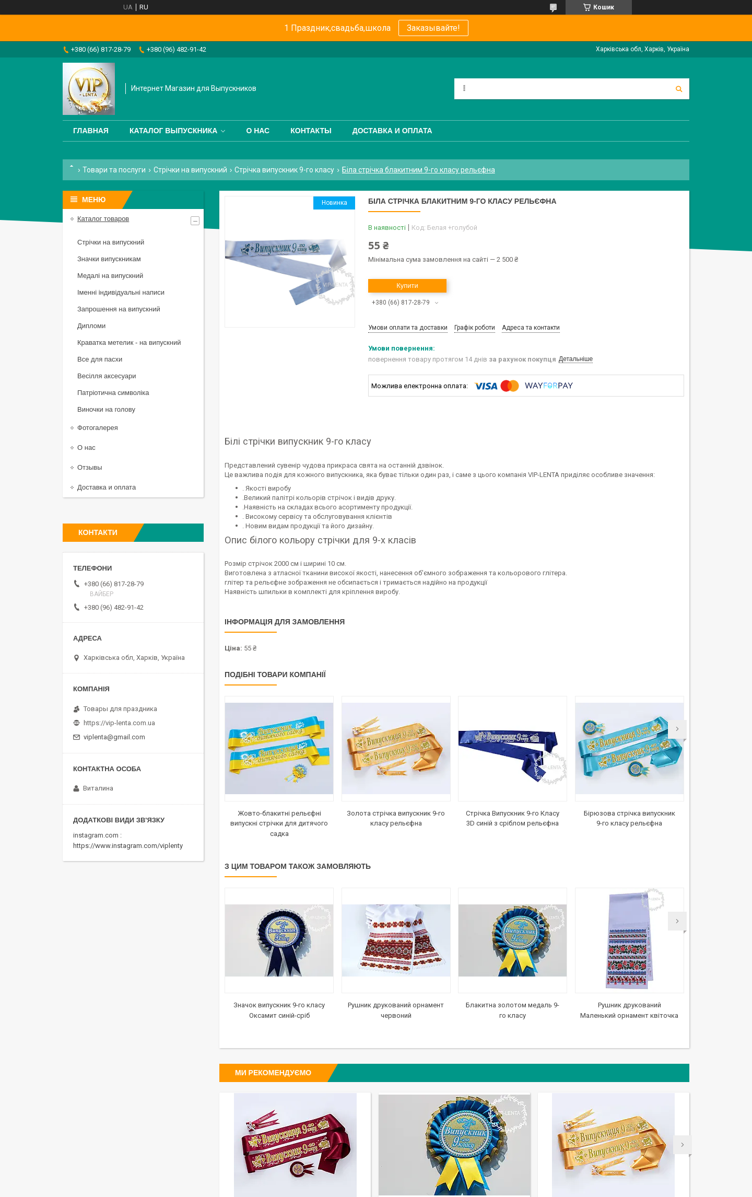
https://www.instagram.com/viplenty (128, 846)
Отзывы (89, 467)
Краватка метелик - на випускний (129, 342)
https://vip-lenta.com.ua (119, 723)
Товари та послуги (114, 170)
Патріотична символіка (113, 393)
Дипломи (91, 326)
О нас (257, 130)
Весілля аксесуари (106, 376)
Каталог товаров (103, 219)
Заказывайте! (433, 28)
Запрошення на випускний (118, 309)
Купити (407, 285)
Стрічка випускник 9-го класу (284, 170)
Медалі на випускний (110, 276)
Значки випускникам (109, 259)
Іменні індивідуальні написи (120, 292)
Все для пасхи (99, 359)
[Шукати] (678, 88)
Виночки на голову (106, 409)
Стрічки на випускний (190, 170)
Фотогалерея (97, 428)
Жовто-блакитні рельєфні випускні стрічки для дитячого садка (279, 823)
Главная (91, 130)
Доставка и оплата (392, 130)
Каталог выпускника (174, 130)
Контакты (310, 130)
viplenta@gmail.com (114, 737)
